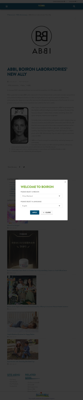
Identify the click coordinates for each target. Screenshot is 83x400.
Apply (34, 212)
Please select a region (30, 192)
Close (47, 212)
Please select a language (31, 202)
